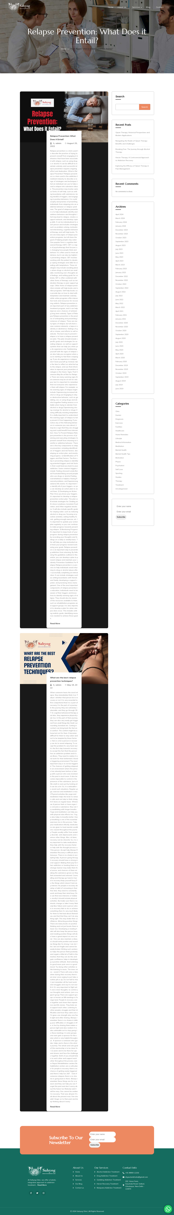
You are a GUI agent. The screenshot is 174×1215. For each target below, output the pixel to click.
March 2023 (120, 265)
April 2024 (119, 214)
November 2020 (122, 327)
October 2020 (121, 330)
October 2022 (121, 284)
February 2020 (121, 361)
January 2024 (121, 226)
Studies (118, 477)
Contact (160, 7)
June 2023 (119, 253)
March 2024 (120, 218)
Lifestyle (119, 438)
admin (58, 143)
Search (120, 96)
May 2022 (119, 303)
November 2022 (122, 280)
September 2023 (122, 241)
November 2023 (122, 234)
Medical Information (123, 442)
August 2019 (121, 381)
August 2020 (121, 338)
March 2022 (120, 307)
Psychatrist (120, 465)
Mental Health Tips (123, 454)
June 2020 (119, 346)
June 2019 (119, 388)
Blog (148, 7)
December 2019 (122, 365)
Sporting (119, 473)
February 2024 (121, 222)
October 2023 (121, 238)
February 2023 (121, 268)
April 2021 (119, 311)
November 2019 (122, 369)
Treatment (120, 485)
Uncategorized (121, 489)
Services (136, 7)
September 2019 (122, 377)
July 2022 (119, 296)
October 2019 (121, 373)
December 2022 (122, 276)
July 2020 (119, 342)
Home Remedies (122, 434)
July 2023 (119, 249)
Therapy (119, 481)
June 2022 (119, 299)
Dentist (118, 415)
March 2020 (120, 358)
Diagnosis (119, 419)
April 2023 (119, 261)
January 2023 (121, 272)
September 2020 (122, 334)
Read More (55, 623)
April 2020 (119, 354)
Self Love (119, 469)
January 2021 (121, 319)
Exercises (119, 423)
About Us (121, 7)
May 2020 (119, 350)
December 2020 (122, 323)
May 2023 (119, 257)
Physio (118, 462)
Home (110, 7)
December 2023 (122, 230)
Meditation (120, 446)
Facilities (119, 427)
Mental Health (121, 450)
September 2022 (122, 288)
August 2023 (121, 245)
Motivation (120, 458)
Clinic (118, 411)
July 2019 (119, 385)
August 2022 (121, 292)
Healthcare (120, 431)
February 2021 (121, 315)
